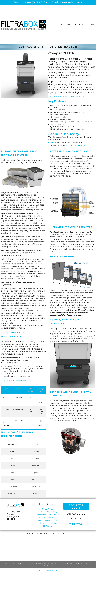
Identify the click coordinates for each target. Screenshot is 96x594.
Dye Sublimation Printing (48, 515)
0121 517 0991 (76, 524)
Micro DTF (80, 96)
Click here (53, 142)
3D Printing (48, 526)
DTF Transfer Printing (58, 96)
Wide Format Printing (48, 517)
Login (62, 24)
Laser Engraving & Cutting (48, 520)
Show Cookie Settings (48, 570)
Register (69, 24)
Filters (71, 96)
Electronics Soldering (48, 523)
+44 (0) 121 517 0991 (75, 146)
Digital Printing (48, 509)
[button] (75, 24)
